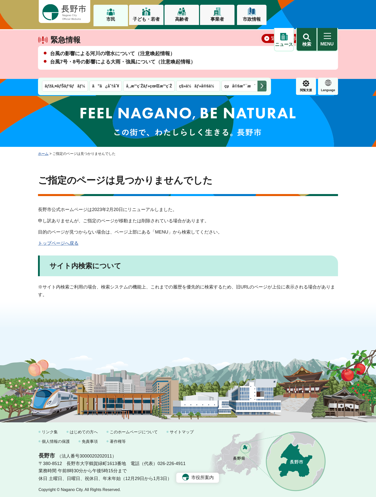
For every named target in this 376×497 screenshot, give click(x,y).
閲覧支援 (284, 38)
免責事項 (90, 439)
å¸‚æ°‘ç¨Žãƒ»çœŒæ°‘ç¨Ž (149, 34)
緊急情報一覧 (284, 53)
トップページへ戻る (58, 241)
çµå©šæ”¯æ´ (239, 34)
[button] (306, 11)
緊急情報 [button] (328, 37)
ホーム (43, 152)
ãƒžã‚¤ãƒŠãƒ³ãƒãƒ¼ (65, 34)
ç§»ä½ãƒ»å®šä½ (198, 34)
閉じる (327, 53)
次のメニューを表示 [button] (262, 34)
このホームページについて (134, 430)
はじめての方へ (84, 430)
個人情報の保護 (56, 439)
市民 (110, 19)
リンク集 (50, 430)
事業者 (217, 19)
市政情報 (252, 19)
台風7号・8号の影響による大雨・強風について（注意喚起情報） (123, 77)
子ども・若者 (146, 19)
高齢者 (181, 19)
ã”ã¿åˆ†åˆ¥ (105, 34)
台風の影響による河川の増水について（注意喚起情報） (112, 69)
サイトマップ (182, 430)
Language (306, 38)
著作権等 (118, 439)
